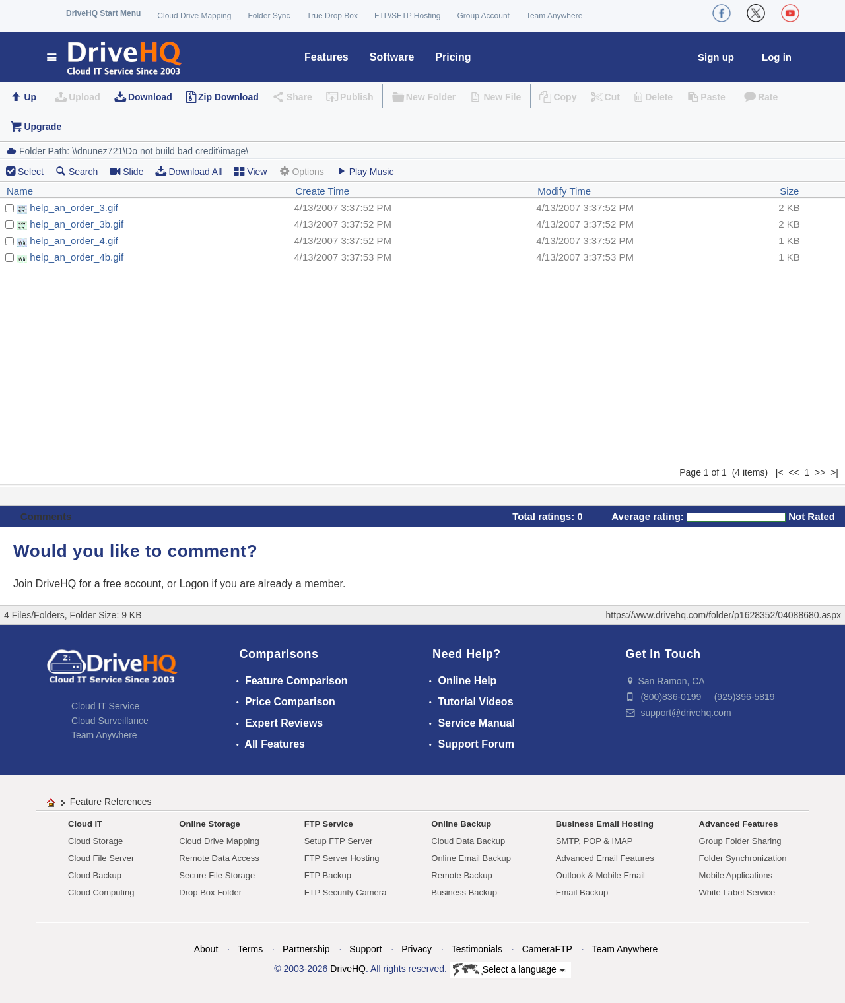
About (206, 949)
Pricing (453, 57)
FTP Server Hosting (342, 858)
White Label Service (737, 892)
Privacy (416, 949)
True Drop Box (332, 15)
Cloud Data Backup (468, 841)
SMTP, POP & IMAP (594, 841)
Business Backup (464, 892)
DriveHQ (348, 968)
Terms (250, 949)
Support (365, 949)
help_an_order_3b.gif (76, 224)
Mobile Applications (735, 875)
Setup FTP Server (338, 841)
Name (20, 191)
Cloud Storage (95, 841)
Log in (777, 57)
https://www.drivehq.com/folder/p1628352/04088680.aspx (723, 615)
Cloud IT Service (105, 706)
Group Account (483, 15)
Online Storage (209, 824)
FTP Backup (327, 875)
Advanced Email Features (605, 858)
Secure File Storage (217, 875)
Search (76, 171)
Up (30, 97)
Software (392, 57)
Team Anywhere (554, 15)
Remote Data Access (219, 858)
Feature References (111, 801)
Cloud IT (85, 824)
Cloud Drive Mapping (194, 15)
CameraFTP (547, 949)
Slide (126, 171)
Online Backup (461, 824)
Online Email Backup (471, 858)
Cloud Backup (94, 875)
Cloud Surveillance (110, 720)
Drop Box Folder (210, 892)
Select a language (509, 970)
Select (31, 171)
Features (326, 57)
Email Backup (582, 892)
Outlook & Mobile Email (600, 875)
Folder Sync (269, 15)
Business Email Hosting (605, 824)
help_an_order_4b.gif (76, 257)
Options (301, 171)
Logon (194, 583)
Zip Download (228, 97)
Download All (188, 171)
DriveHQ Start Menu (103, 13)
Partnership (306, 949)
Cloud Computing (101, 892)
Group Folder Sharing (740, 841)
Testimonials (477, 949)
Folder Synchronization (743, 858)
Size (789, 191)
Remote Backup (461, 875)
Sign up (716, 57)
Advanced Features (738, 824)
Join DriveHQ (46, 583)
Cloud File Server (101, 858)
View (250, 171)
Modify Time (564, 191)
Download (150, 97)
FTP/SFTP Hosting (407, 15)
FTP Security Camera (345, 892)
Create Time (323, 191)
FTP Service (328, 824)
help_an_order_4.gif (74, 240)
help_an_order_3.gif (74, 207)
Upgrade (42, 126)
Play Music (365, 171)
